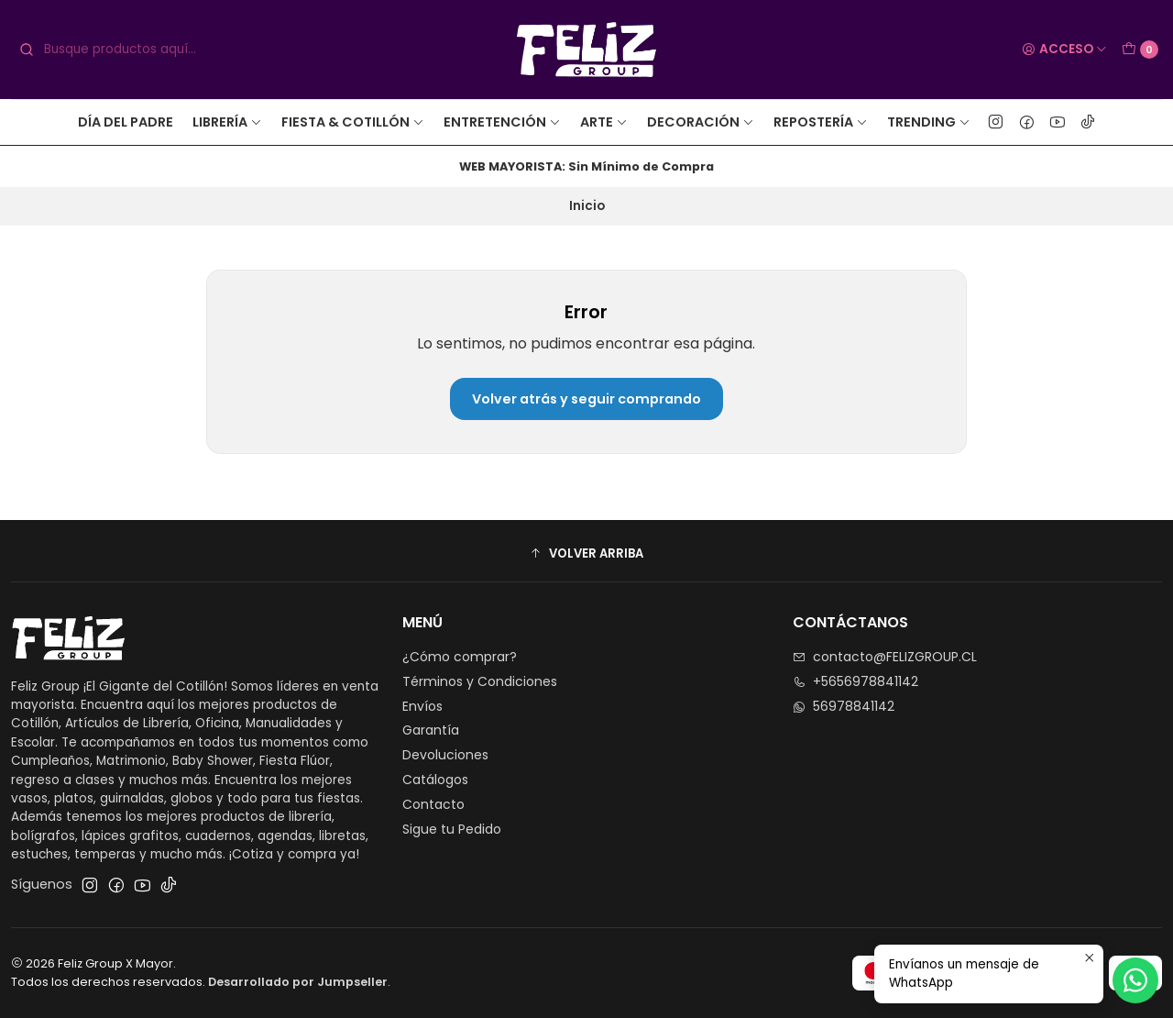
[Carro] (1140, 49)
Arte (604, 122)
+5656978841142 (855, 681)
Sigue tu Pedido (451, 829)
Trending (928, 122)
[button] (586, 553)
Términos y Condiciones (479, 681)
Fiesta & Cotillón (352, 122)
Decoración (700, 122)
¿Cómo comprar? (459, 656)
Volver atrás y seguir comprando (586, 399)
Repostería (820, 122)
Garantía (430, 730)
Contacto (433, 804)
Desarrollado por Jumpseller (298, 982)
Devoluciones (445, 755)
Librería (227, 122)
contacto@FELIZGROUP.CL (885, 656)
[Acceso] (1064, 49)
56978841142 (843, 706)
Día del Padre (125, 122)
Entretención (502, 122)
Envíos (422, 706)
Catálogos (435, 779)
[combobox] (154, 49)
